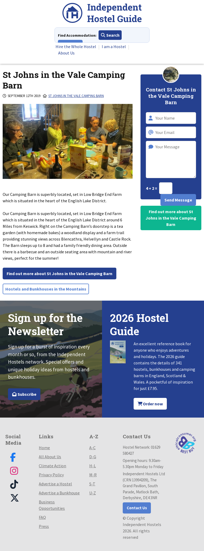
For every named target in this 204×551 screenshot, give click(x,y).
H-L (92, 465)
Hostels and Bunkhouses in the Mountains (45, 289)
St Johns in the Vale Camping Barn (76, 96)
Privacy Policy (51, 474)
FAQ (42, 517)
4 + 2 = (152, 188)
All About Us (50, 456)
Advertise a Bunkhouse (59, 492)
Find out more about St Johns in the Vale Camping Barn (59, 273)
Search (110, 35)
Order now (150, 403)
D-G (92, 456)
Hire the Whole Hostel (76, 46)
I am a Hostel (114, 46)
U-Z (92, 492)
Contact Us (137, 507)
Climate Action (52, 465)
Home (44, 447)
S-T (92, 483)
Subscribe (24, 394)
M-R (93, 474)
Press (44, 526)
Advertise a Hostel (55, 483)
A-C (92, 447)
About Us (66, 53)
